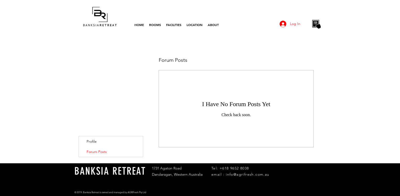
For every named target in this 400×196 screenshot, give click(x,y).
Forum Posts (97, 151)
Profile (92, 141)
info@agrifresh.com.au (247, 174)
